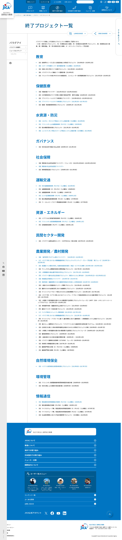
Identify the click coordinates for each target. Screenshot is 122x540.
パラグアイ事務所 (14, 47)
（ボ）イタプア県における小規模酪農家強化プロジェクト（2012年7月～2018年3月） (64, 315)
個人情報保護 (7, 530)
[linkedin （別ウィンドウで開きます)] (64, 513)
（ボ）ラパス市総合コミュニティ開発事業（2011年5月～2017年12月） (60, 312)
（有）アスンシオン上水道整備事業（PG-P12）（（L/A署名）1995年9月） (60, 124)
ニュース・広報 (31, 460)
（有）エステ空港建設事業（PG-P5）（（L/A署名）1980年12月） (57, 196)
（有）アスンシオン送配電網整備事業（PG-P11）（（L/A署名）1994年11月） (61, 221)
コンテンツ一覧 (45, 2)
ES (117, 2)
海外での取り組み (31, 450)
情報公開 (6, 533)
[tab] (101, 2)
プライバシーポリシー (9, 527)
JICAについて (30, 440)
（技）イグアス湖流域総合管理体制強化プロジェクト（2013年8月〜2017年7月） (63, 366)
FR (113, 2)
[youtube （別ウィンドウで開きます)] (58, 513)
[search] (85, 1)
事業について (30, 445)
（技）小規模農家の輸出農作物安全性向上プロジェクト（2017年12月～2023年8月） (64, 272)
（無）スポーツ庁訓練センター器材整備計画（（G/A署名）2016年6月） (60, 66)
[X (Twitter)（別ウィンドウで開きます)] (3, 263)
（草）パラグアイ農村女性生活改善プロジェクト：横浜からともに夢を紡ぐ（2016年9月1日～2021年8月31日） (72, 275)
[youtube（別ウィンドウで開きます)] (3, 271)
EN (109, 2)
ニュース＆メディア (15, 51)
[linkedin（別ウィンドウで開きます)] (3, 275)
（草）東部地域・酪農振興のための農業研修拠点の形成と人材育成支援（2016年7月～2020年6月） (68, 282)
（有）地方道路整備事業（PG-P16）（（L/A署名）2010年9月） (57, 186)
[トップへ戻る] (109, 514)
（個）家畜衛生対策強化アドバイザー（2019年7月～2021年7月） (58, 279)
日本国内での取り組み (33, 455)
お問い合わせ (68, 2)
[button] (77, 33)
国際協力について (31, 465)
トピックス (13, 54)
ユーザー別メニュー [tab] (37, 473)
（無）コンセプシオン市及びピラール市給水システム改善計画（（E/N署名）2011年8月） (65, 131)
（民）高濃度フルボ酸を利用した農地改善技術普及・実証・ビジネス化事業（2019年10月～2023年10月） (70, 266)
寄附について (31, 2)
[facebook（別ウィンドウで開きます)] (3, 267)
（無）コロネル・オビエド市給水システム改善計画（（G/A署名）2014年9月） (62, 121)
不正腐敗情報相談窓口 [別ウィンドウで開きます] (9, 535)
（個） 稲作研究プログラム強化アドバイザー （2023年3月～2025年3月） (61, 257)
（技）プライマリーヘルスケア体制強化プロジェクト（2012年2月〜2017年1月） (63, 101)
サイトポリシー (7, 524)
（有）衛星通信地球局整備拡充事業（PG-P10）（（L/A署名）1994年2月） (60, 402)
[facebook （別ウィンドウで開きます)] (52, 513)
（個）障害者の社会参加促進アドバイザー (51, 166)
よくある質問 (57, 2)
